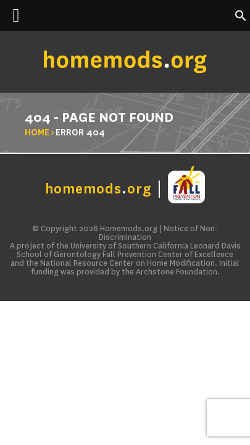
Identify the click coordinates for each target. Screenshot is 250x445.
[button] (241, 18)
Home (37, 132)
